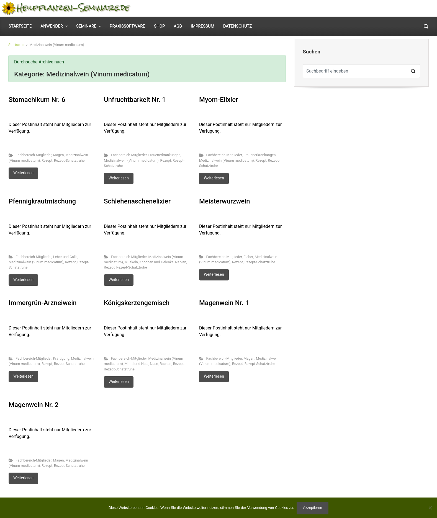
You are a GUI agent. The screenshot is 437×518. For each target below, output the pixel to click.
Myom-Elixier (218, 100)
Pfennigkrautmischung (42, 201)
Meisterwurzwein (224, 201)
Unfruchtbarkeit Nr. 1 (135, 100)
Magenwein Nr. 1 (224, 303)
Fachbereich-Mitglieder (34, 155)
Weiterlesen (23, 173)
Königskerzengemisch (136, 303)
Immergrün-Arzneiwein (43, 303)
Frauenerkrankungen (164, 155)
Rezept (47, 160)
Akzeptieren (312, 508)
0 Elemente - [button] (409, 8)
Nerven (180, 262)
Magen (58, 155)
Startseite (16, 45)
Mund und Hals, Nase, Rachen (148, 364)
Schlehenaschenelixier (137, 201)
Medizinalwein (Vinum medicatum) (131, 160)
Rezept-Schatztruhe (69, 160)
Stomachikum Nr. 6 (37, 100)
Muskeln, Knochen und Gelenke (149, 262)
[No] (430, 508)
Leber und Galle (65, 257)
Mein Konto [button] (365, 8)
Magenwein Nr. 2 (33, 405)
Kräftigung (61, 358)
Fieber (248, 257)
